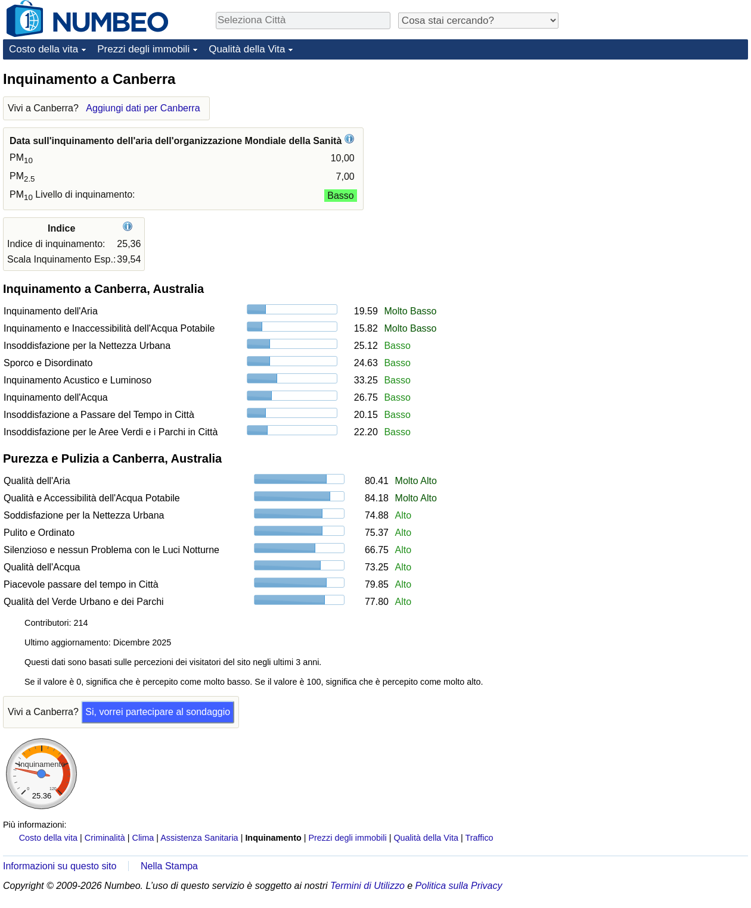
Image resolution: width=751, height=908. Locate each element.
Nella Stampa (169, 866)
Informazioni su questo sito (59, 866)
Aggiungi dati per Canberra (143, 108)
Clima (143, 838)
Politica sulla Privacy (458, 886)
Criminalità (105, 838)
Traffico (479, 838)
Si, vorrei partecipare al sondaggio (157, 712)
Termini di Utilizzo (367, 886)
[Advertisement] (658, 144)
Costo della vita (43, 49)
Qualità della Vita (247, 49)
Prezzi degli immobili (143, 49)
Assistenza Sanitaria (199, 838)
